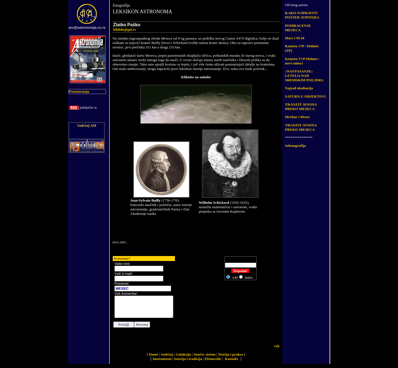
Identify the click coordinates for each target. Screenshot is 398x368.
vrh (276, 350)
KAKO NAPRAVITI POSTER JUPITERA (302, 15)
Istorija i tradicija (188, 363)
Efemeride (213, 363)
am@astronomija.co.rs (87, 27)
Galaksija (183, 358)
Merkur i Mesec (297, 117)
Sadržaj (167, 358)
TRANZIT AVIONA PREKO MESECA (301, 106)
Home (153, 358)
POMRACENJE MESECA (298, 28)
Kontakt (231, 363)
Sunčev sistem (204, 358)
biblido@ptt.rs (124, 29)
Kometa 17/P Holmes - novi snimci (302, 61)
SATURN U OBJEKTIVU (305, 96)
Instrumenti (162, 363)
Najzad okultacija (299, 88)
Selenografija (295, 145)
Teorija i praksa (230, 358)
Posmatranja (79, 91)
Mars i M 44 (294, 38)
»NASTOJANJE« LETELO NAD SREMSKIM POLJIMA (304, 75)
